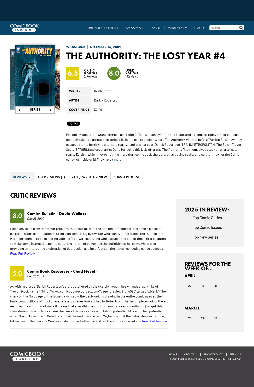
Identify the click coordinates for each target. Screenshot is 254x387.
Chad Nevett (85, 271)
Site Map (235, 354)
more (118, 159)
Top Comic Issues (207, 227)
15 (202, 285)
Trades (155, 27)
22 (189, 285)
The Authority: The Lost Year (138, 56)
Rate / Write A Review (89, 177)
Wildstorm (75, 47)
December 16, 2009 (105, 47)
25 (189, 318)
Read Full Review (22, 253)
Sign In (200, 27)
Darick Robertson (106, 100)
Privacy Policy (213, 354)
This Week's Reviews (103, 27)
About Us (190, 354)
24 (202, 318)
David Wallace (73, 213)
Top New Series (206, 236)
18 (215, 318)
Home (173, 354)
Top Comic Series (207, 217)
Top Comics (134, 27)
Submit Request (126, 177)
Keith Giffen (102, 91)
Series (35, 109)
